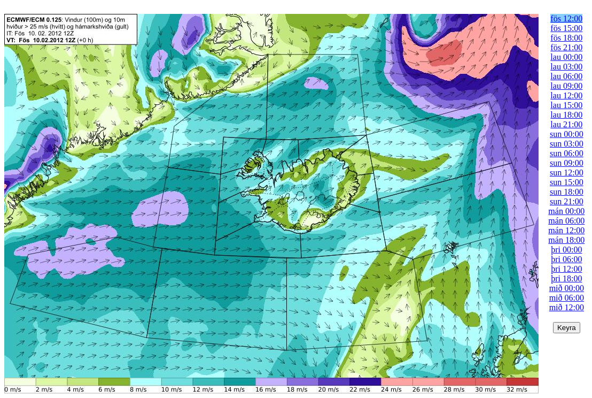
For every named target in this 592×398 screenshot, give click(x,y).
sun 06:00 (566, 153)
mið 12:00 (566, 307)
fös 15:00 (566, 28)
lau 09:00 (566, 85)
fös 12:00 (566, 18)
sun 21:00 (566, 201)
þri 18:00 (566, 278)
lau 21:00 (566, 124)
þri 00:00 (566, 249)
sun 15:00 (566, 182)
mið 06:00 (566, 297)
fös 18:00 (566, 37)
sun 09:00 (566, 162)
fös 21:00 (566, 47)
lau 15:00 (566, 105)
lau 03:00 (566, 66)
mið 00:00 (566, 288)
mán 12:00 (566, 230)
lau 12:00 (566, 95)
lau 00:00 (566, 57)
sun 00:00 (566, 134)
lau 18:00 (566, 114)
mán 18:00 (566, 239)
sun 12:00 (566, 172)
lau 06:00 (566, 76)
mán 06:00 (566, 220)
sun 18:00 (566, 191)
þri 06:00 (566, 259)
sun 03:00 (566, 143)
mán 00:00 (566, 211)
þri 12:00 (566, 268)
